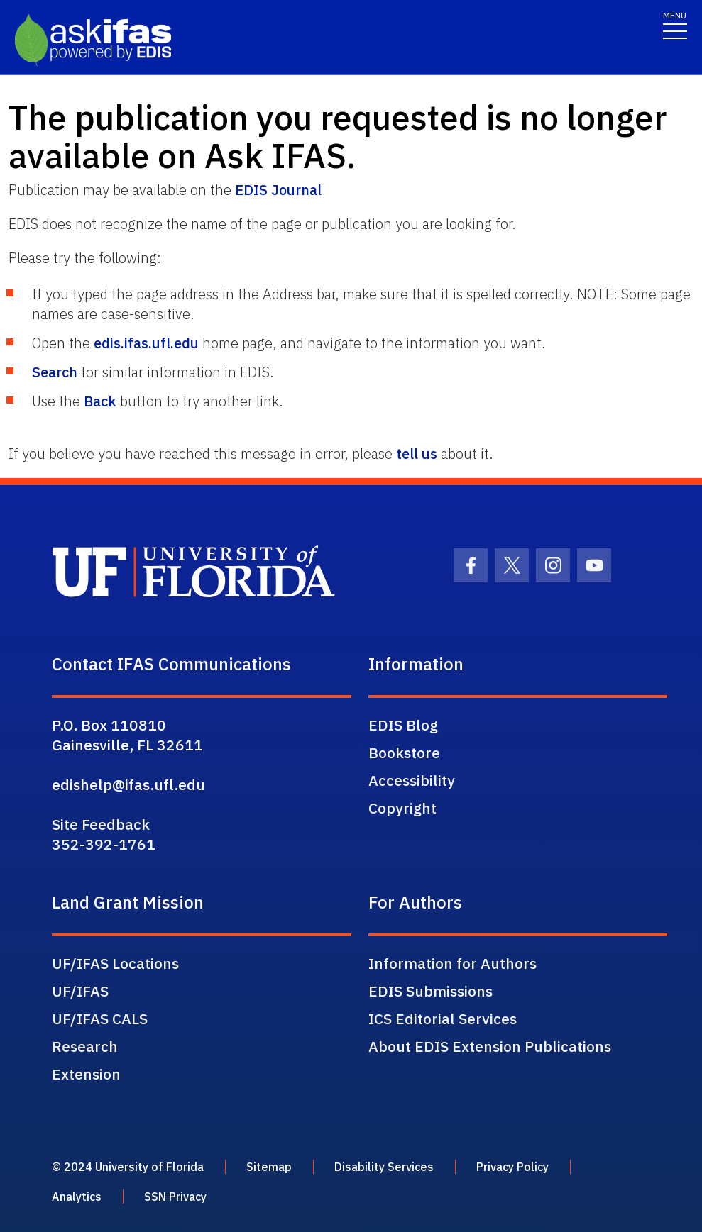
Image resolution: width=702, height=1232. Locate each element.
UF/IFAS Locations (115, 963)
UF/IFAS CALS (100, 1018)
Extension (86, 1074)
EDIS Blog (403, 725)
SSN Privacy (175, 1196)
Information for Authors (452, 963)
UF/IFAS (80, 991)
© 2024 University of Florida (128, 1167)
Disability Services (384, 1167)
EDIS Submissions (430, 991)
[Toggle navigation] (675, 24)
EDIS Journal (278, 189)
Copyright (402, 808)
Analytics (77, 1196)
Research (85, 1046)
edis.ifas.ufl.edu (146, 343)
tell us (416, 453)
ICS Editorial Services (442, 1018)
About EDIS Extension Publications (489, 1046)
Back (100, 401)
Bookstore (404, 752)
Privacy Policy (512, 1167)
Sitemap (269, 1167)
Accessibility (411, 780)
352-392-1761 (103, 844)
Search (54, 372)
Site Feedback (101, 824)
